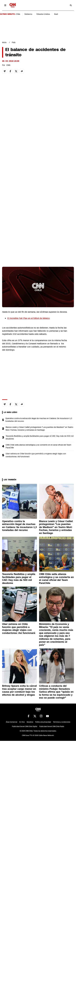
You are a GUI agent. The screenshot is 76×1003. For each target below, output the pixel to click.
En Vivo (22, 722)
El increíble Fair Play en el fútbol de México (28, 318)
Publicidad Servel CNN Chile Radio (51, 726)
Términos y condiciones (61, 722)
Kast (56, 14)
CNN (8, 65)
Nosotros (30, 722)
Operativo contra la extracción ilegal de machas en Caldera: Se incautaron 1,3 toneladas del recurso (38, 419)
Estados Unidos (43, 14)
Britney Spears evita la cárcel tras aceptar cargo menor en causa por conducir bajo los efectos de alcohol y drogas (19, 690)
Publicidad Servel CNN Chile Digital (24, 726)
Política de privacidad (43, 722)
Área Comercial (11, 722)
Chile (18, 14)
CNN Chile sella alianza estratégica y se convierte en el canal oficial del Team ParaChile (38, 446)
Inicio (4, 42)
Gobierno (28, 14)
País (13, 42)
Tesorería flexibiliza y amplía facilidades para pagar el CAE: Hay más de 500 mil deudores (40, 437)
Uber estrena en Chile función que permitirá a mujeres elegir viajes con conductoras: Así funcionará (36, 455)
